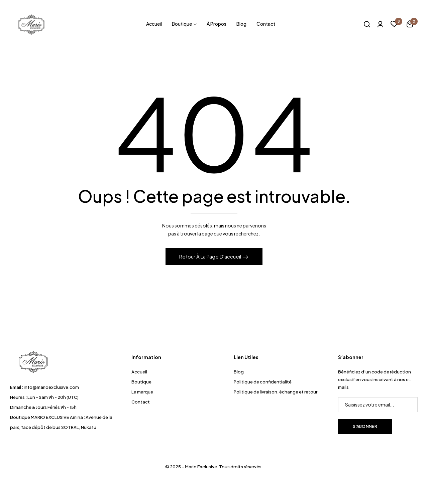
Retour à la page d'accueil (210, 256)
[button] (410, 24)
